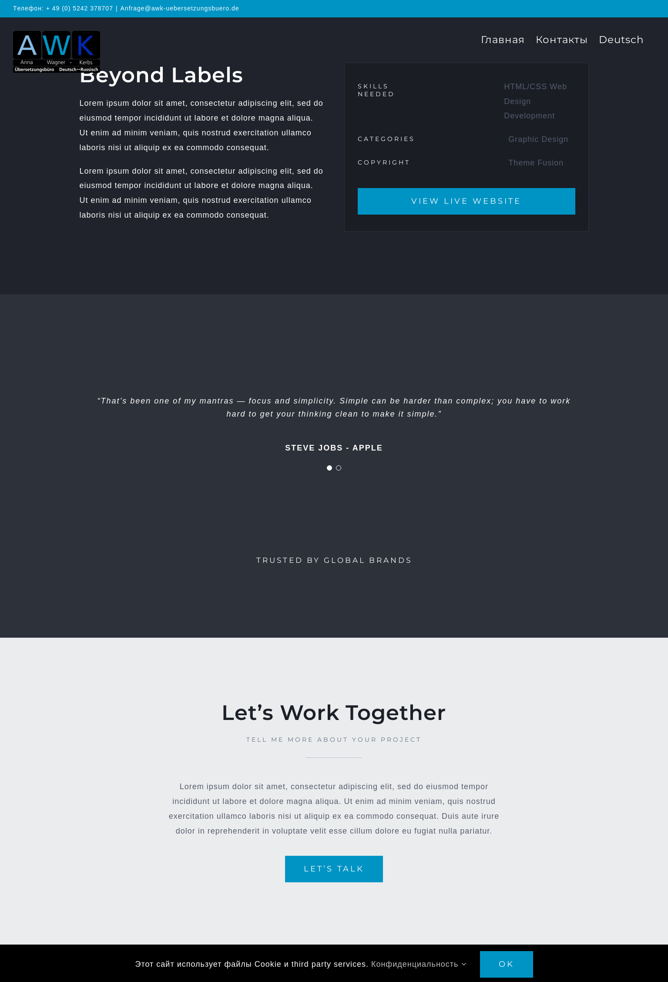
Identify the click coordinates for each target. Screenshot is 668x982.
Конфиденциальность (419, 964)
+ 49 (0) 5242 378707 (79, 8)
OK (506, 964)
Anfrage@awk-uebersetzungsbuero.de (180, 8)
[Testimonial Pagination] (329, 468)
